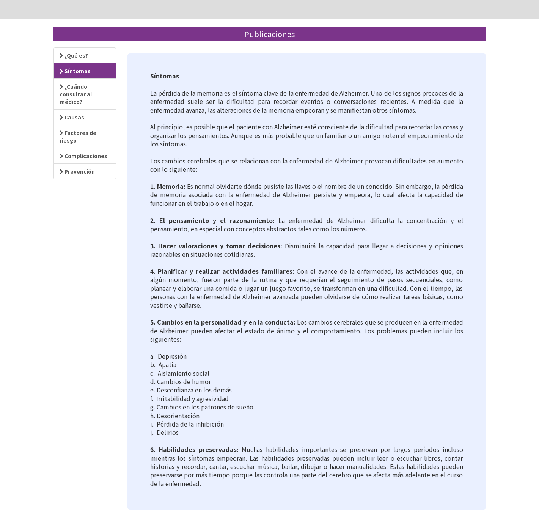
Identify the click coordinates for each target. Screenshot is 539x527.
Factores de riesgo (78, 136)
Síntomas (75, 71)
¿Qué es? (74, 55)
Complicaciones (83, 156)
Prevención (77, 171)
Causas (72, 117)
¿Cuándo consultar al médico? (76, 94)
